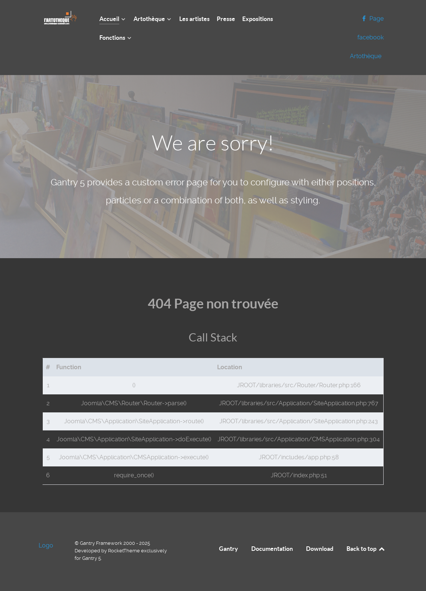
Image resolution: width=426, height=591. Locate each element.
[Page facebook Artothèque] (367, 37)
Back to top (366, 548)
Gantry (228, 548)
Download (319, 548)
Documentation (272, 548)
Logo (46, 545)
